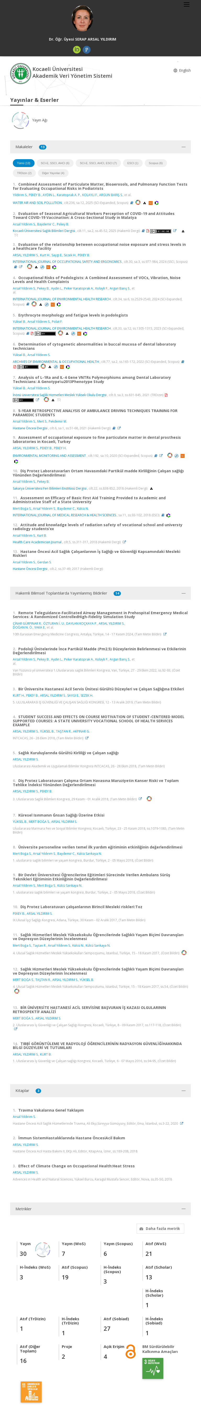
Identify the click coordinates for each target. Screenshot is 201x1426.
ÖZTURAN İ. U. (54, 623)
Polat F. (57, 321)
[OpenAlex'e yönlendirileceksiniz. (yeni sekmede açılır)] (145, 203)
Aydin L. (57, 288)
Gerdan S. (44, 562)
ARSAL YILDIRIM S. (25, 255)
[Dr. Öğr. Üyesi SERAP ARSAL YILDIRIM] (82, 18)
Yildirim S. (20, 195)
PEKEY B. (35, 195)
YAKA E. (39, 627)
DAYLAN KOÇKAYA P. (81, 623)
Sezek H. (70, 255)
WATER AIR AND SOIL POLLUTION (37, 203)
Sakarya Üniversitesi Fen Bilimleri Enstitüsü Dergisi (49, 488)
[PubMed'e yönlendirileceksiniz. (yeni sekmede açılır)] (42, 267)
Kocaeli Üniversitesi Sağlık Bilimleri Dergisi (44, 231)
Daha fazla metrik (159, 1228)
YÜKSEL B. (47, 731)
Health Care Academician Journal (37, 542)
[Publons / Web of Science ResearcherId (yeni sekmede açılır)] (87, 50)
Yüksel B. (19, 321)
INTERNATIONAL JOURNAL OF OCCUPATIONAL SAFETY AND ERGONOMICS (67, 261)
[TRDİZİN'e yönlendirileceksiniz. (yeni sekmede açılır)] (16, 235)
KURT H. (19, 695)
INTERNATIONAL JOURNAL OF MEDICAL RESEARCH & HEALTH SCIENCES (64, 515)
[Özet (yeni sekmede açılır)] (131, 203)
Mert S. (42, 421)
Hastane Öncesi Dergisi (30, 428)
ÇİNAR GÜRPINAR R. (27, 623)
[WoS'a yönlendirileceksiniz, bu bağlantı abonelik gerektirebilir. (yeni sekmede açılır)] (157, 203)
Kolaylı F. (101, 288)
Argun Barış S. (120, 288)
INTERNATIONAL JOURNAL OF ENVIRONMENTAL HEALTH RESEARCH (62, 299)
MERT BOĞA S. (39, 821)
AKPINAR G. (81, 731)
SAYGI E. (73, 695)
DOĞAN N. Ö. (23, 627)
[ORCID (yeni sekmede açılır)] (76, 50)
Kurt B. (42, 535)
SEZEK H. (87, 695)
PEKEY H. (60, 448)
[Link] (176, 231)
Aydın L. (57, 659)
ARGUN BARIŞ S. (111, 195)
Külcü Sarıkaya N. (89, 853)
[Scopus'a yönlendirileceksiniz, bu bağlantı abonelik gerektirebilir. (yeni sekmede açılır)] (151, 203)
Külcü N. (83, 508)
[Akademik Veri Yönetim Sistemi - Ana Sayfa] (21, 73)
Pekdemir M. (58, 421)
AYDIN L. (49, 195)
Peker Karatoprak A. (79, 288)
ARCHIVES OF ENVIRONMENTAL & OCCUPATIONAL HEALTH (56, 361)
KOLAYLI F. (90, 195)
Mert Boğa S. (22, 508)
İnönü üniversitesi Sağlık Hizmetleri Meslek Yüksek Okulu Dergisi (60, 395)
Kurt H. (45, 255)
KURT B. (46, 1054)
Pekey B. (63, 224)
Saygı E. (57, 255)
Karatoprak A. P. (69, 195)
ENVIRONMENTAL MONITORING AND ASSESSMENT (49, 455)
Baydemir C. (46, 224)
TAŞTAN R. (63, 731)
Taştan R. (39, 945)
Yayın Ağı (28, 120)
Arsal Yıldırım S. (24, 224)
